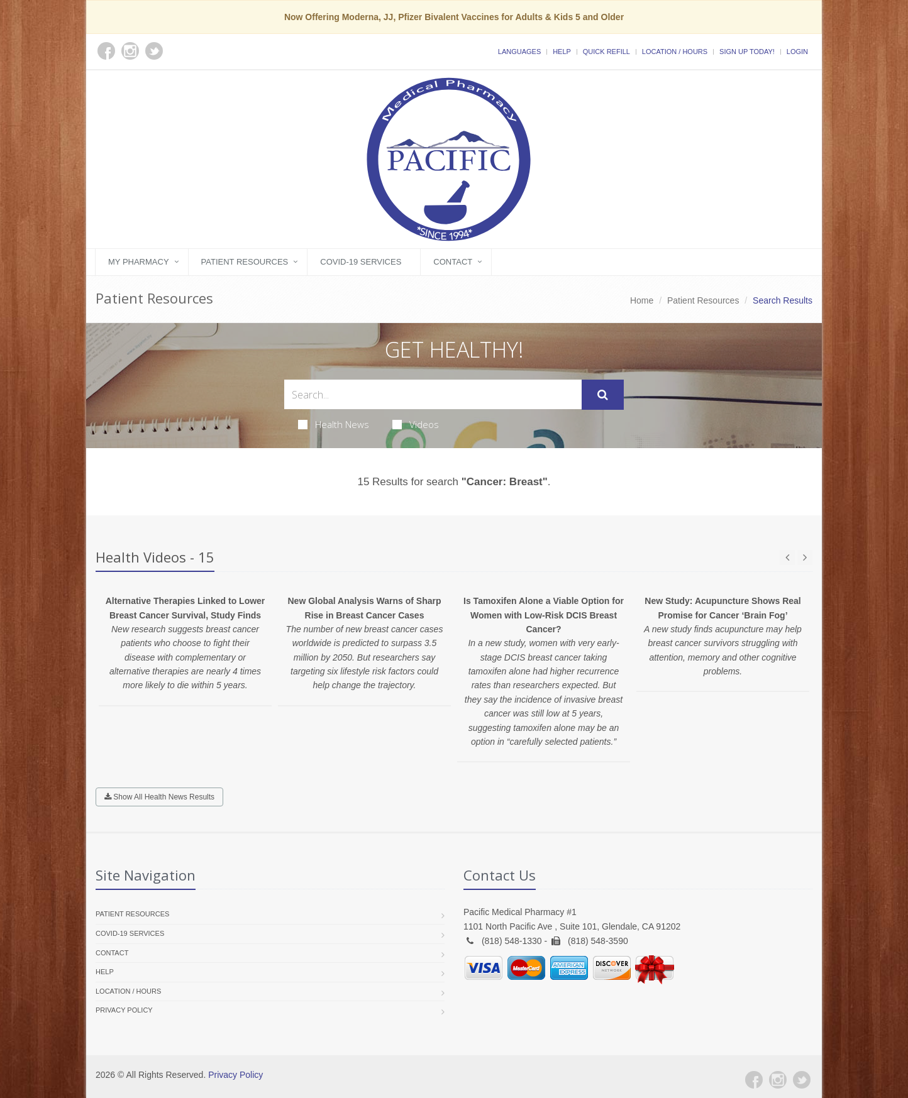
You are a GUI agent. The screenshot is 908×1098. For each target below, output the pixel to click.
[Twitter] (802, 1080)
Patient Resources (245, 261)
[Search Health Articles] (433, 394)
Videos (415, 424)
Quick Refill (606, 51)
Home (641, 300)
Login (797, 51)
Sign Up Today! (747, 51)
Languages (519, 51)
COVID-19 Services (360, 261)
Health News (333, 424)
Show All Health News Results (159, 797)
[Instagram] (778, 1080)
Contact (452, 261)
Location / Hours (674, 51)
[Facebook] (754, 1080)
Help (562, 51)
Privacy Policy (124, 1010)
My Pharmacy (138, 261)
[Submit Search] (603, 395)
